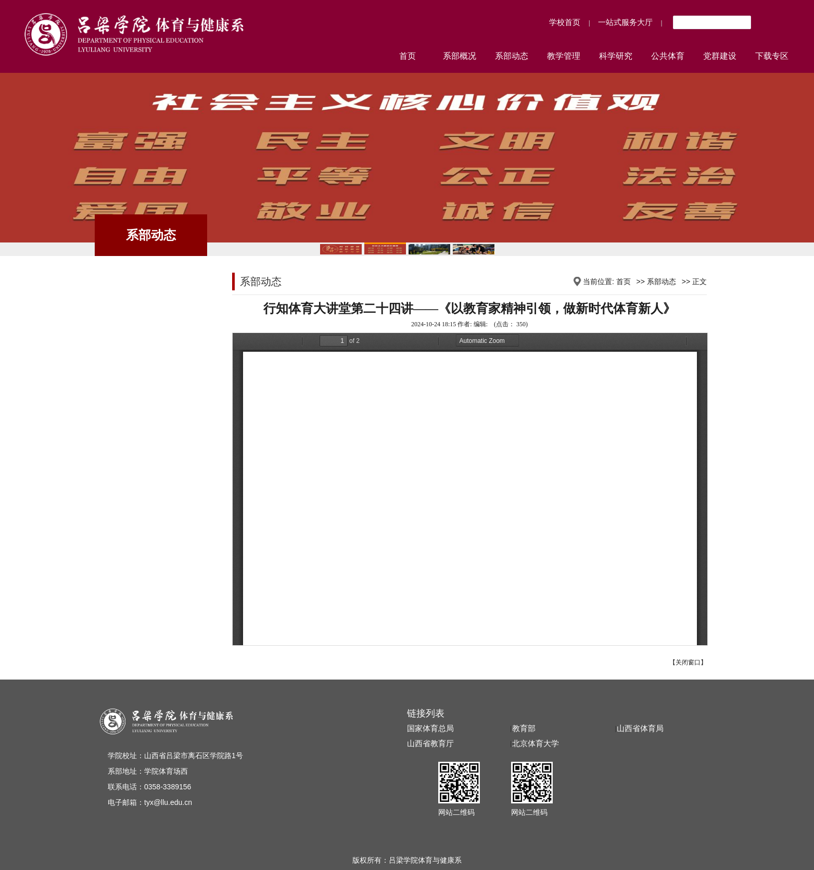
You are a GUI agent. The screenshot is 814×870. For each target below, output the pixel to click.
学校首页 (564, 22)
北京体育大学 (535, 743)
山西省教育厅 (430, 743)
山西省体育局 (640, 728)
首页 (623, 281)
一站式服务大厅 (625, 22)
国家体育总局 (430, 728)
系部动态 (661, 281)
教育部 (524, 728)
